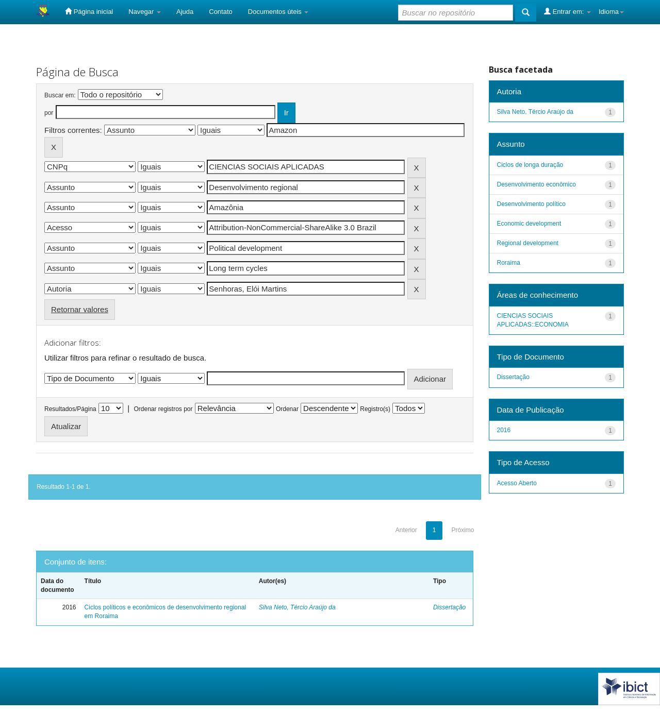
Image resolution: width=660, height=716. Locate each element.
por (48, 112)
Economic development (529, 223)
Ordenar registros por (163, 409)
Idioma (611, 11)
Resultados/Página (70, 409)
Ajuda (184, 11)
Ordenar (287, 409)
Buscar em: (60, 95)
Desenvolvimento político (531, 204)
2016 (504, 430)
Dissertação (449, 607)
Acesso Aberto (517, 483)
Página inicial (89, 11)
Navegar (144, 11)
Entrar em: (567, 11)
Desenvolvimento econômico (536, 184)
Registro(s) (375, 409)
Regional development (527, 243)
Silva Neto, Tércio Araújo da (297, 607)
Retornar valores (79, 309)
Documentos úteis (278, 11)
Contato (221, 11)
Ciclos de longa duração (530, 164)
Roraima (508, 262)
